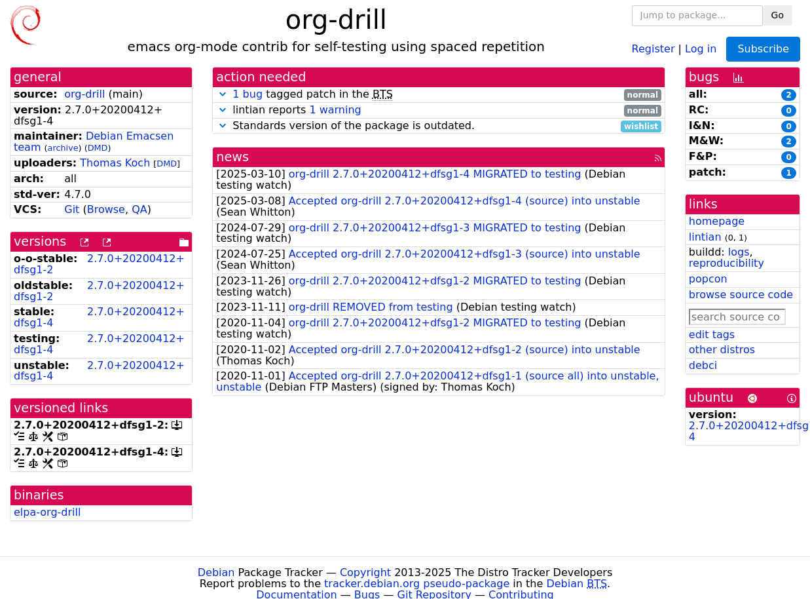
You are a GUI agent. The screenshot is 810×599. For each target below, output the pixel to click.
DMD (98, 148)
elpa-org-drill (47, 512)
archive (63, 148)
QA (139, 209)
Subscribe (763, 49)
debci (703, 365)
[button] (222, 94)
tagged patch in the (438, 94)
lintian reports (438, 110)
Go (777, 15)
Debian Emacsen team (94, 141)
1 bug (247, 94)
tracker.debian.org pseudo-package (416, 583)
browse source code (741, 294)
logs (739, 252)
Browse (106, 209)
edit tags (712, 334)
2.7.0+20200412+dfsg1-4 (99, 317)
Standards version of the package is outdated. (438, 126)
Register (653, 48)
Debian (216, 572)
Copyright (365, 572)
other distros (722, 349)
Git (71, 209)
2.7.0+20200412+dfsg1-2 (99, 264)
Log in (700, 48)
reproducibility (726, 263)
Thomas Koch (115, 163)
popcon (708, 279)
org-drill (84, 94)
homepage (717, 221)
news (232, 156)
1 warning (335, 110)
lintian (705, 237)
